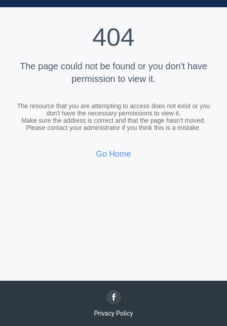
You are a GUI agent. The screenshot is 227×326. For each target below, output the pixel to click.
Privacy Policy (113, 313)
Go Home (113, 153)
